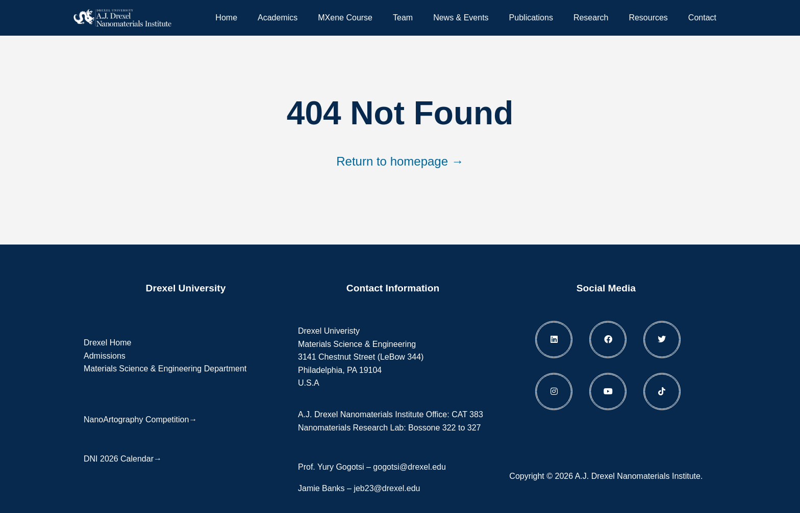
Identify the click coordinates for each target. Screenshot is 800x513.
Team (403, 17)
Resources (648, 17)
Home (226, 17)
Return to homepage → (399, 161)
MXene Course (345, 17)
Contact (702, 17)
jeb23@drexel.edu (387, 488)
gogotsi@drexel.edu (409, 467)
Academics (277, 17)
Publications (531, 17)
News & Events (460, 17)
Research (590, 17)
